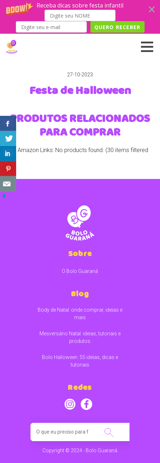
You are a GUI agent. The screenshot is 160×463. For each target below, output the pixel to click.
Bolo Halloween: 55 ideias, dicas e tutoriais (80, 361)
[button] (80, 17)
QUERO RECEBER (117, 27)
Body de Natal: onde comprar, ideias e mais (80, 313)
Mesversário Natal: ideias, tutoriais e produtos (80, 337)
